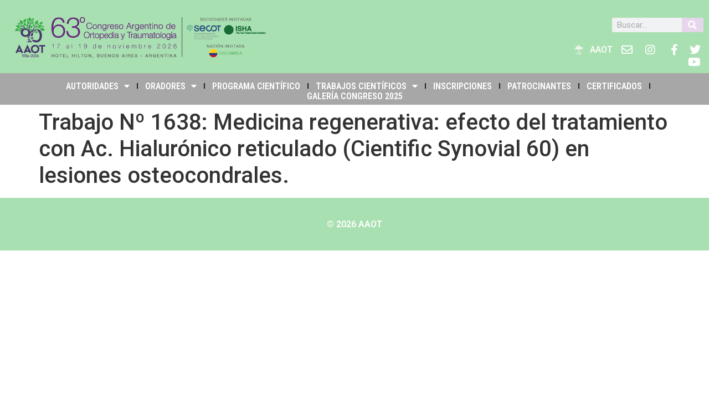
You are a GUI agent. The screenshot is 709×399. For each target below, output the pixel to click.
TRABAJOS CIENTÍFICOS (367, 86)
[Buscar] (692, 25)
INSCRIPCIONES (462, 86)
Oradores (171, 86)
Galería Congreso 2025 (355, 96)
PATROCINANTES (539, 86)
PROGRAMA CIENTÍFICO (256, 86)
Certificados (614, 86)
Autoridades (98, 86)
